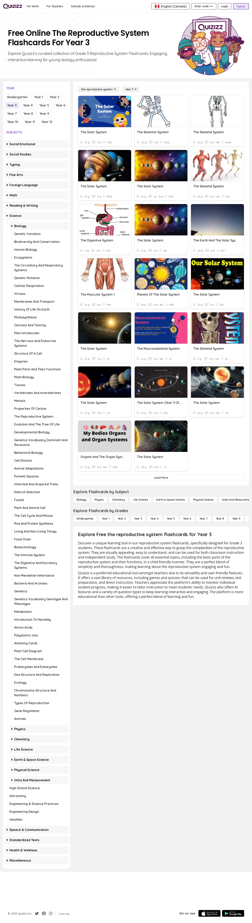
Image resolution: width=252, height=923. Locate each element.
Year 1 (38, 97)
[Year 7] (203, 518)
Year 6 (60, 105)
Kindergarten (17, 97)
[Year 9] (236, 518)
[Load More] (161, 477)
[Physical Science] (203, 500)
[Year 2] (121, 518)
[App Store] (209, 913)
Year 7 (12, 114)
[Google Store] (233, 913)
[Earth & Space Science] (170, 500)
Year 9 (44, 114)
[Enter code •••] (203, 6)
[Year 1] (105, 518)
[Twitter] (37, 913)
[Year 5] (170, 518)
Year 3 (12, 105)
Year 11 (30, 122)
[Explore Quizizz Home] (12, 6)
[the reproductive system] (98, 89)
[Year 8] (220, 518)
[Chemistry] (118, 500)
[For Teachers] (55, 6)
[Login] (225, 6)
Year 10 (12, 122)
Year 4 (28, 105)
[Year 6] (187, 518)
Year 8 (28, 114)
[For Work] (33, 6)
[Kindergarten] (85, 518)
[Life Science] (140, 500)
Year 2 (54, 97)
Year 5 (44, 105)
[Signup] (241, 6)
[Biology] (81, 500)
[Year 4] (154, 518)
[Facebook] (44, 913)
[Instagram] (51, 913)
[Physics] (99, 500)
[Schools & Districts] (83, 6)
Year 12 (47, 122)
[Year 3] (131, 89)
